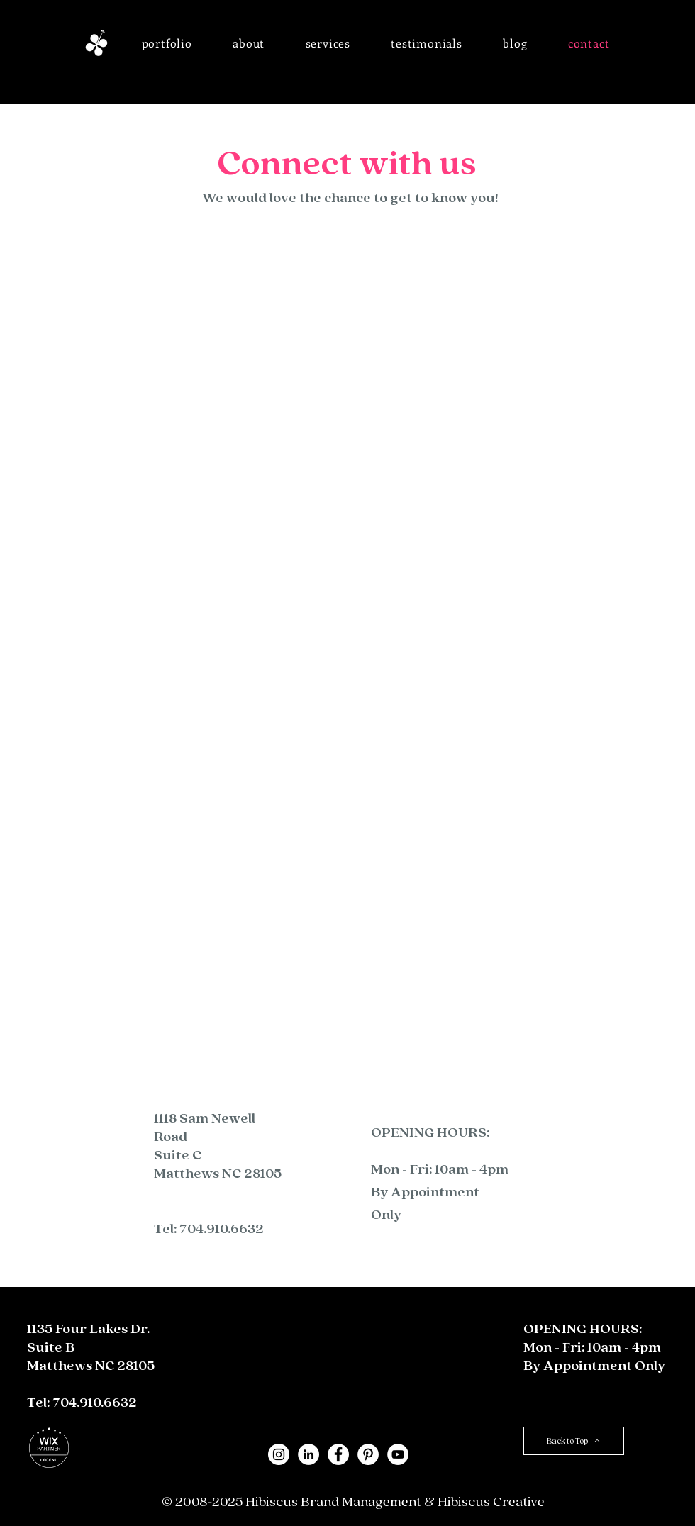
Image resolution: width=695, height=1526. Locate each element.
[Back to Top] (573, 1441)
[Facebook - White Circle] (338, 1454)
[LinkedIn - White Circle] (308, 1454)
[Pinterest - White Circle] (368, 1454)
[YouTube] (397, 1454)
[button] (167, 42)
